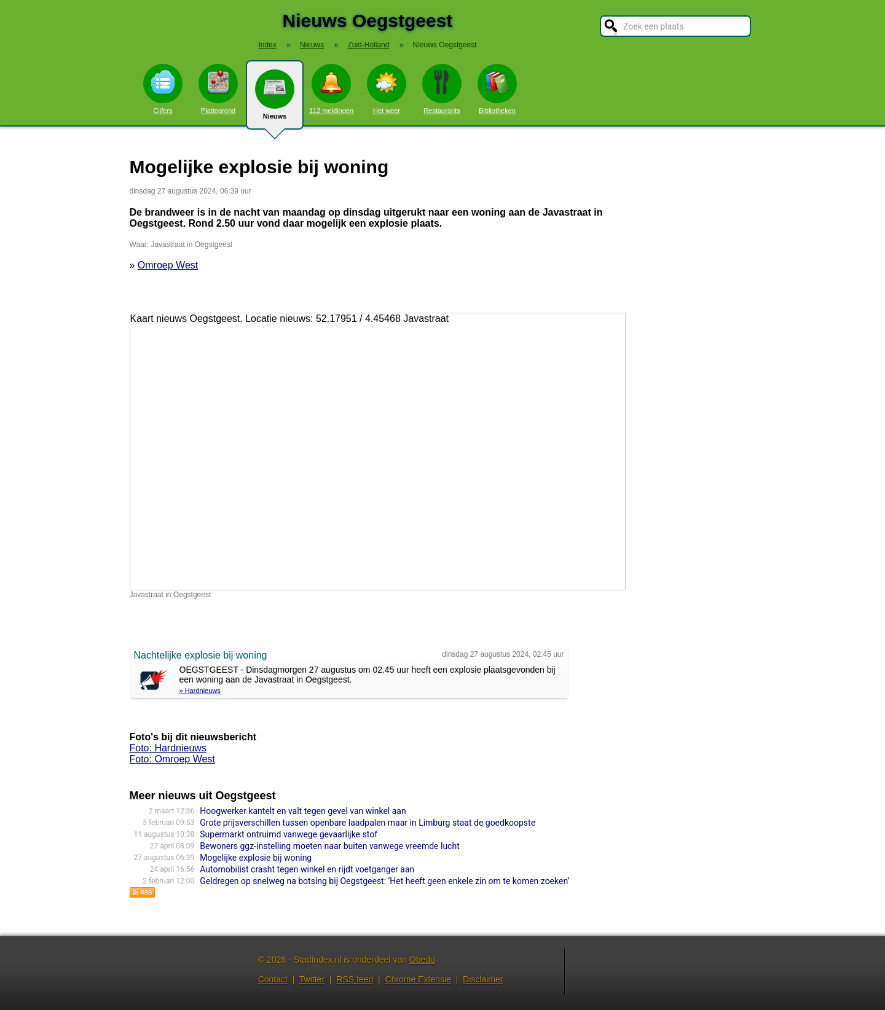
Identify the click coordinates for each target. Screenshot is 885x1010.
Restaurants (442, 89)
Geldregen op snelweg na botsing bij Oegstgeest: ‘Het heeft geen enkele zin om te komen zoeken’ (384, 881)
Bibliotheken (497, 89)
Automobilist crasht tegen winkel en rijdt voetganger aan (307, 869)
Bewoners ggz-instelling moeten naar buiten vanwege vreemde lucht (329, 846)
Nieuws (274, 99)
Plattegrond (218, 89)
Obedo (422, 960)
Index (267, 45)
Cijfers (163, 89)
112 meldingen (331, 89)
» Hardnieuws (200, 690)
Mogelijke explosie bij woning (256, 858)
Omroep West (168, 265)
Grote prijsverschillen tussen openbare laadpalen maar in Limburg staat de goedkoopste (367, 823)
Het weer (386, 89)
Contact (273, 979)
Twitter (311, 979)
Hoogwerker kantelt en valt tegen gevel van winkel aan (303, 811)
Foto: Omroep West (172, 759)
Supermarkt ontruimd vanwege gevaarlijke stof (288, 834)
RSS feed (354, 979)
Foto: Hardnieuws (168, 748)
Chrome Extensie (417, 979)
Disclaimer (483, 979)
